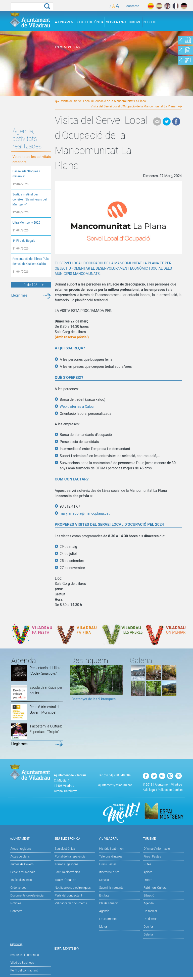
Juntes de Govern (21, 864)
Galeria (148, 934)
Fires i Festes (108, 864)
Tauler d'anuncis (21, 880)
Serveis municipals (22, 872)
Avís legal (149, 790)
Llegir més (19, 295)
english (167, 6)
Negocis (149, 22)
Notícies (15, 903)
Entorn (147, 880)
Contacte (16, 911)
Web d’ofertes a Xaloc (77, 406)
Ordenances (18, 887)
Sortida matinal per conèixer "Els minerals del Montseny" (30, 199)
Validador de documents (71, 903)
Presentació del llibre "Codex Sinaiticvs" (45, 670)
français (175, 6)
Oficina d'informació (156, 848)
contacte (132, 6)
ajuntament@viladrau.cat (115, 785)
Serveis (104, 880)
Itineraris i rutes (109, 872)
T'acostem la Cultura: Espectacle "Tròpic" (45, 729)
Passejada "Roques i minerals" (26, 174)
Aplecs (147, 872)
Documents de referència (26, 895)
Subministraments (111, 887)
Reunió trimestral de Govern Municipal (44, 709)
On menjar (150, 911)
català (151, 6)
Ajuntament (65, 22)
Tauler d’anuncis (65, 880)
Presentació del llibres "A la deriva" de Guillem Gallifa (31, 261)
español (159, 6)
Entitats (104, 895)
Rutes (147, 864)
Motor (103, 926)
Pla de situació (109, 903)
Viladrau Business (22, 962)
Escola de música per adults (45, 690)
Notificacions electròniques (73, 887)
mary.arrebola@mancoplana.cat (85, 513)
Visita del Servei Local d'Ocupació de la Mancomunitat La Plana (103, 101)
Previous (74, 684)
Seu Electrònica (90, 22)
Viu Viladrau (116, 22)
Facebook (176, 121)
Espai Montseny (67, 47)
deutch (184, 6)
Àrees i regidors (20, 848)
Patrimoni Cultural (155, 887)
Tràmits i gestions (66, 864)
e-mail (157, 121)
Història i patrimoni (111, 848)
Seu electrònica (65, 848)
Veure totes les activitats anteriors (32, 159)
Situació (148, 895)
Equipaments (108, 919)
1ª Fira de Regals (24, 240)
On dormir (150, 919)
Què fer (148, 926)
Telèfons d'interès (110, 856)
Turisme (134, 22)
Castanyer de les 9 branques (93, 699)
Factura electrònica (67, 872)
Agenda (104, 911)
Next (119, 684)
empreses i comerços (24, 955)
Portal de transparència (70, 856)
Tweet (167, 121)
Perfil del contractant (68, 895)
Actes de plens (20, 856)
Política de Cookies (170, 790)
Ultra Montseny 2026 (26, 222)
